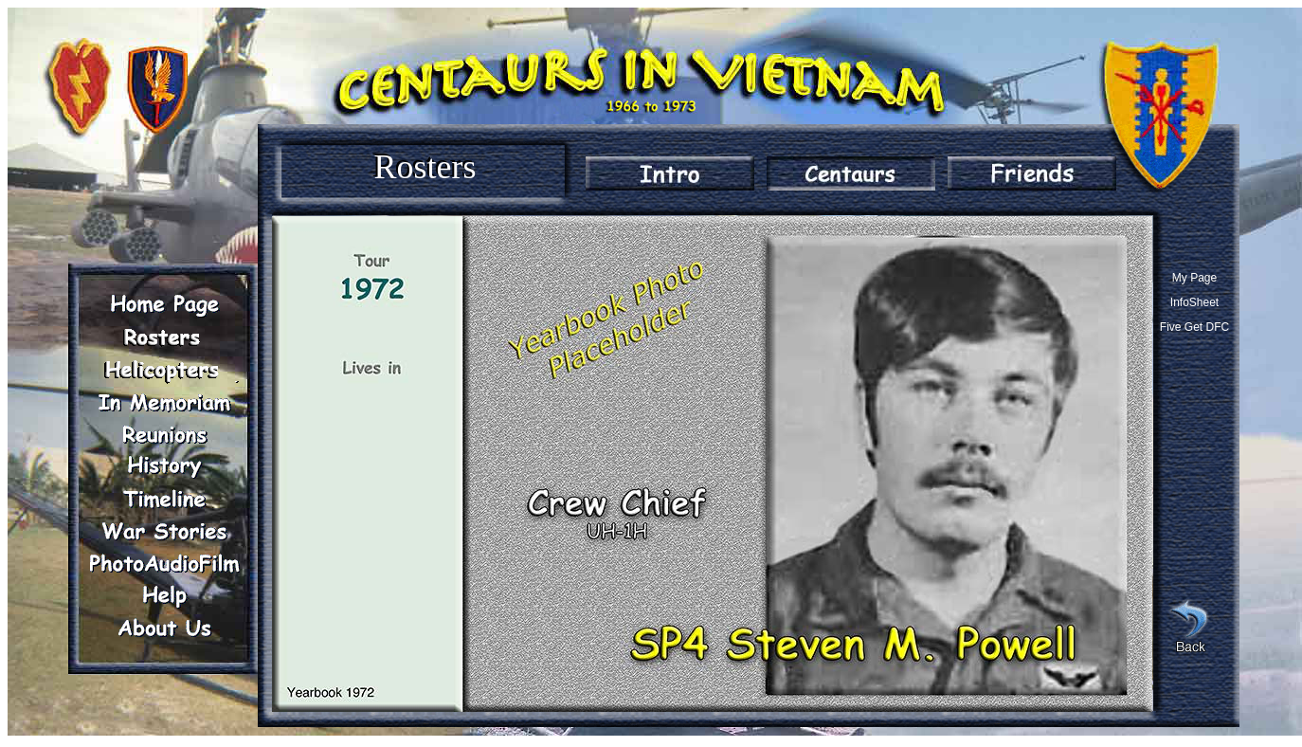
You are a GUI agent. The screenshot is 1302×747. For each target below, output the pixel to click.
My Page (1194, 277)
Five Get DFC (1194, 327)
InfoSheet (1194, 302)
